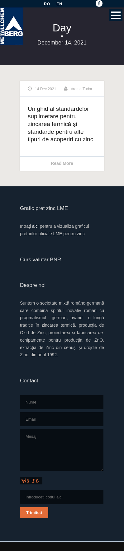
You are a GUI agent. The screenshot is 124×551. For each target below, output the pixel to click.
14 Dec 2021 (45, 89)
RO (47, 4)
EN (59, 4)
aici (35, 226)
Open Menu (115, 15)
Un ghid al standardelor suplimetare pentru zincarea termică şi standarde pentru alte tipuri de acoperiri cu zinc (60, 124)
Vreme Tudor (81, 89)
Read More (62, 163)
